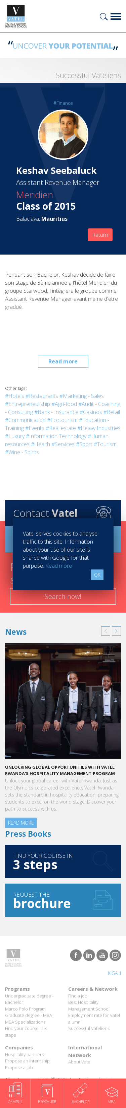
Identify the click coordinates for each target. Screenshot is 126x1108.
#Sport (84, 444)
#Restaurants (42, 396)
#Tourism (105, 444)
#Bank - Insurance (56, 412)
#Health (40, 444)
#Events (34, 428)
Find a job (77, 996)
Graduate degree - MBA (28, 1015)
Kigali (114, 973)
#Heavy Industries (99, 428)
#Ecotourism (62, 420)
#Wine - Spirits (22, 452)
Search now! (63, 596)
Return (100, 234)
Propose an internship (27, 1061)
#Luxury (15, 436)
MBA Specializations (25, 1022)
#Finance (63, 103)
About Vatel (79, 1062)
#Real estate (61, 428)
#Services (63, 444)
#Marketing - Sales (81, 396)
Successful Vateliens (89, 1028)
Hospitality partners (24, 1054)
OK (97, 575)
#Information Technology (56, 436)
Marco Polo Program (25, 1009)
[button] (105, 631)
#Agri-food (64, 404)
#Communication (25, 420)
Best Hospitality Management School (89, 1005)
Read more (63, 361)
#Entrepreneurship (27, 404)
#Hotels (14, 396)
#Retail (111, 412)
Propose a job (19, 1067)
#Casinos (91, 412)
